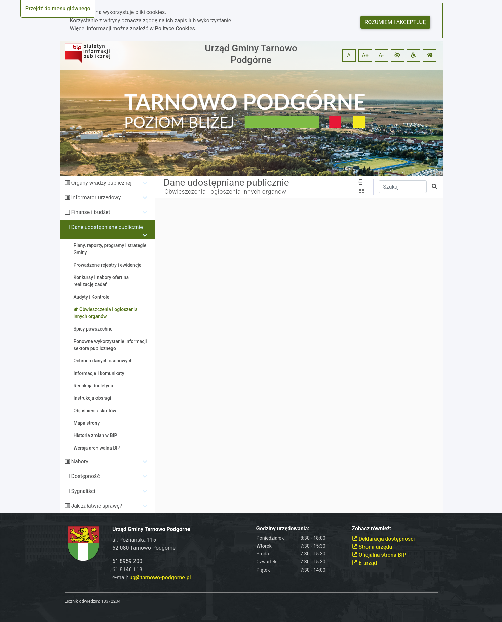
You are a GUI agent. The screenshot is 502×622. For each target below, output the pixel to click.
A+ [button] (365, 55)
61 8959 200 (127, 561)
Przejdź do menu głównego (57, 8)
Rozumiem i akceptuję (395, 22)
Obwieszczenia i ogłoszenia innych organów (225, 191)
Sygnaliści (83, 491)
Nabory (79, 461)
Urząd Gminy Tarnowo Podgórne (251, 54)
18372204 (110, 601)
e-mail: (151, 577)
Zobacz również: (372, 528)
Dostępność (85, 476)
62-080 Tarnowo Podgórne (144, 548)
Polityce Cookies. (176, 28)
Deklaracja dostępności (383, 539)
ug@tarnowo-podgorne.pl (160, 577)
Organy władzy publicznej (101, 183)
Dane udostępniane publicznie (107, 227)
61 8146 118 (127, 569)
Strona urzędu (372, 547)
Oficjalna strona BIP (379, 555)
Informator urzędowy (96, 197)
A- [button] (381, 55)
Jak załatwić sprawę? (96, 506)
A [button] (348, 55)
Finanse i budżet (90, 212)
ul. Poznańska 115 (134, 540)
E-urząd (364, 563)
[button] (397, 55)
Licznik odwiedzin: (82, 601)
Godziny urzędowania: (282, 528)
